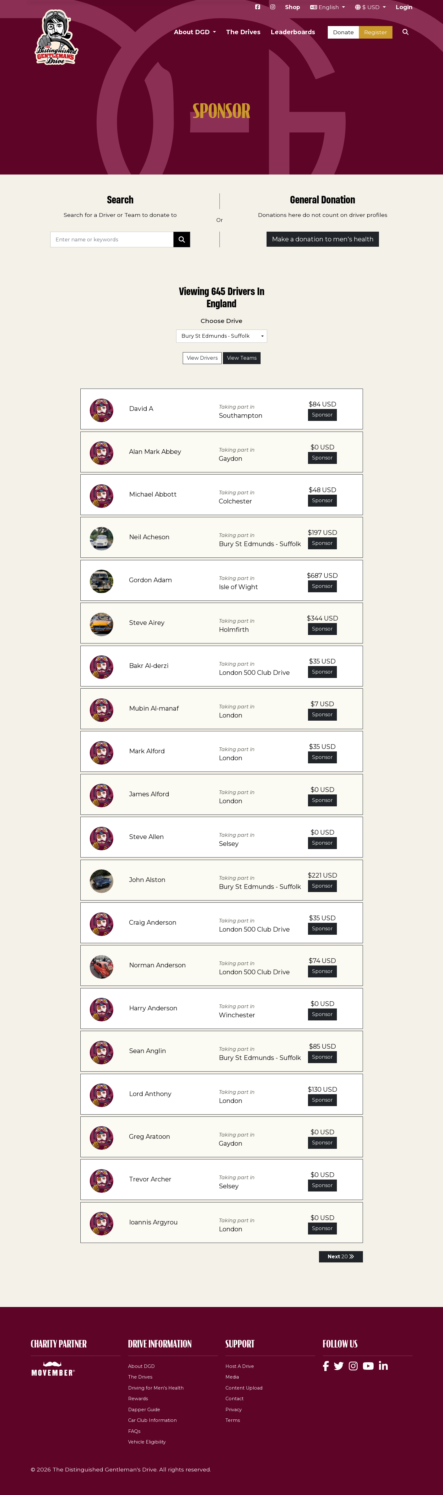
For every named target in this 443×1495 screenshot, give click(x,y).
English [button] (330, 7)
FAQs (134, 1431)
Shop (292, 7)
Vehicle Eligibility (147, 1442)
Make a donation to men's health (323, 239)
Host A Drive (239, 1366)
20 (341, 1257)
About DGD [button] (192, 32)
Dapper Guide (144, 1409)
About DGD (141, 1366)
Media (232, 1377)
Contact (234, 1398)
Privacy (233, 1409)
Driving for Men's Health (156, 1388)
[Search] (112, 239)
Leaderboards (293, 32)
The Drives (243, 32)
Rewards (138, 1398)
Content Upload (243, 1388)
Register (375, 32)
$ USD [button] (371, 7)
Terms (232, 1420)
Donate (343, 32)
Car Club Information (152, 1420)
